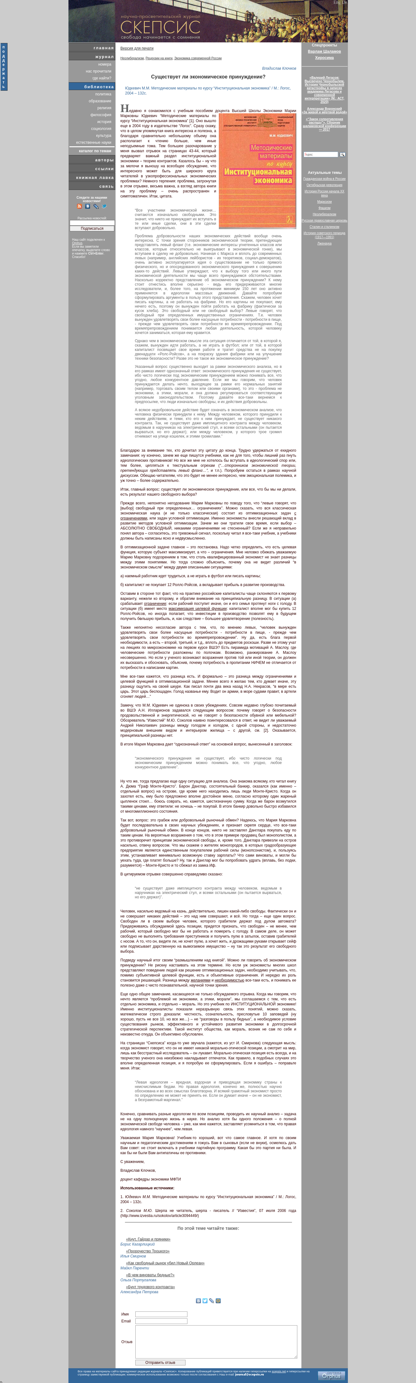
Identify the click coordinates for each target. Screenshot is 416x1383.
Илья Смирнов (133, 1256)
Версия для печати (137, 48)
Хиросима (324, 58)
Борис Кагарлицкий (138, 1244)
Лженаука (324, 243)
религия (104, 108)
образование (100, 101)
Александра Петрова (140, 1292)
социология (101, 128)
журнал (104, 56)
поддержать (4, 67)
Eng (337, 2)
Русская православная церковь (325, 220)
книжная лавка (95, 177)
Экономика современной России (198, 58)
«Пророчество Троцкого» (148, 1251)
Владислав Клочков (279, 68)
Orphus (77, 243)
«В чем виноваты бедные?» (150, 1275)
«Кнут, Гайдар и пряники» (148, 1239)
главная (104, 48)
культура (103, 135)
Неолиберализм (132, 58)
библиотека (99, 86)
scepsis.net (279, 1371)
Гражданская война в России (324, 178)
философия (100, 115)
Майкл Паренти (135, 1268)
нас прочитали (98, 71)
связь (106, 186)
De (344, 2)
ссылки (104, 168)
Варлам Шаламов (324, 51)
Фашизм (324, 208)
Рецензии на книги (159, 58)
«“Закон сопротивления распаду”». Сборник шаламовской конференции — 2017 (324, 124)
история (104, 122)
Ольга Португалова (138, 1280)
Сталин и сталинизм (324, 227)
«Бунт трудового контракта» (150, 1287)
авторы (104, 160)
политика (103, 94)
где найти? (102, 78)
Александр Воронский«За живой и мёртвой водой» (324, 110)
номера (104, 64)
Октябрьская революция (325, 185)
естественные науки (93, 142)
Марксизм (324, 201)
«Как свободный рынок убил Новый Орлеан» (165, 1263)
